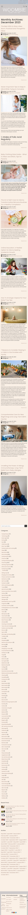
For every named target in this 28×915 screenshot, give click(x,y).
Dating (3, 540)
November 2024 (15, 846)
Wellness (4, 796)
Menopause (5, 613)
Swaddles (3, 899)
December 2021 (5, 872)
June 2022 (10, 868)
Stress (3, 792)
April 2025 (22, 842)
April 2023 (22, 860)
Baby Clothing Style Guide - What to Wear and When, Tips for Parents (14, 156)
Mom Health (12, 422)
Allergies (4, 599)
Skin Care (4, 787)
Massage (4, 728)
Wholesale (8, 903)
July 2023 (3, 860)
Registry (4, 720)
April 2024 (10, 852)
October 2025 (4, 840)
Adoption (4, 597)
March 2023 (4, 862)
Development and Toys (8, 601)
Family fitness (5, 534)
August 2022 (22, 866)
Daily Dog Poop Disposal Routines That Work (16, 810)
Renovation (5, 736)
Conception (17, 92)
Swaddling (4, 677)
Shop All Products (3, 908)
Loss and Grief (5, 716)
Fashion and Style (13, 162)
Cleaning (4, 675)
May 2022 (16, 868)
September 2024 (14, 848)
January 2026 (13, 835)
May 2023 (16, 860)
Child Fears (4, 544)
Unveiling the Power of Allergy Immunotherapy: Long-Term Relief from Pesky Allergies (12, 468)
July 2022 (3, 868)
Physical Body (5, 753)
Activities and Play (6, 605)
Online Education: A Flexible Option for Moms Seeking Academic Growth (11, 250)
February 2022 (12, 870)
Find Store (25, 0)
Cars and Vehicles (6, 785)
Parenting (4, 562)
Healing (4, 769)
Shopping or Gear (6, 648)
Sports (3, 632)
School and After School (8, 591)
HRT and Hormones (6, 726)
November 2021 (14, 872)
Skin (3, 779)
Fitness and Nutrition (7, 577)
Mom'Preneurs (5, 620)
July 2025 (3, 842)
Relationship (5, 665)
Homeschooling (6, 618)
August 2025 (22, 840)
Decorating (11, 303)
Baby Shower (5, 759)
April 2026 (10, 833)
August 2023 (22, 858)
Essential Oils (5, 740)
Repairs (4, 789)
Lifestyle (4, 622)
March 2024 (17, 852)
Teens (3, 611)
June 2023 (10, 860)
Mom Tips (4, 546)
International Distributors (23, 907)
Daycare (4, 714)
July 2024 (11, 850)
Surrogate (4, 661)
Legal (3, 775)
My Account (9, 901)
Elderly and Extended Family (9, 673)
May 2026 (3, 833)
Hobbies (4, 798)
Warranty (22, 902)
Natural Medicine (6, 738)
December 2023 (5, 856)
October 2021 (4, 874)
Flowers (4, 767)
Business (4, 742)
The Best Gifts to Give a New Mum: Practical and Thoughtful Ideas (13, 28)
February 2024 (5, 854)
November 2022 (15, 864)
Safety (3, 593)
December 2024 (5, 846)
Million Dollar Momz (9, 910)
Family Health (12, 474)
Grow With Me (3, 905)
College (4, 667)
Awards (15, 899)
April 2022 (22, 868)
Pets (3, 638)
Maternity (4, 658)
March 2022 (4, 870)
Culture (4, 706)
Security (4, 794)
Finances (4, 558)
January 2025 (20, 844)
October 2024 (4, 848)
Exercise (4, 699)
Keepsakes (4, 777)
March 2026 (17, 833)
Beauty (10, 208)
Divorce (4, 630)
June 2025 (10, 842)
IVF (2, 751)
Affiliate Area (23, 904)
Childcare (4, 730)
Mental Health (5, 589)
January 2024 (13, 854)
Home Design (5, 783)
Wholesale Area (22, 3)
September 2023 (14, 858)
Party (3, 656)
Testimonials (17, 897)
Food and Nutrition (6, 650)
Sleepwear (3, 902)
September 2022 (14, 866)
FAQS (21, 0)
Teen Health (5, 616)
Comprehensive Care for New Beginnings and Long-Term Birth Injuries (13, 416)
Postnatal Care (6, 744)
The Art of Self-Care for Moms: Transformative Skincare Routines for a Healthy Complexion (14, 202)
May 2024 (3, 852)
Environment (5, 765)
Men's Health (5, 747)
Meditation (5, 663)
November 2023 (15, 856)
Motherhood (5, 579)
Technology (5, 536)
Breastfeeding (5, 724)
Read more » (24, 80)
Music (3, 697)
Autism (3, 710)
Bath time (4, 763)
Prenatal (4, 722)
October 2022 (4, 866)
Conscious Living (6, 708)
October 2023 (4, 858)
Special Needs (5, 595)
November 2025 (15, 838)
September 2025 (14, 840)
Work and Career (18, 256)
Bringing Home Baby (7, 575)
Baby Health (5, 683)
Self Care (4, 581)
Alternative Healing (7, 773)
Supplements (5, 755)
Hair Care (4, 749)
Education (11, 256)
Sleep (3, 550)
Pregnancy (11, 92)
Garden (4, 570)
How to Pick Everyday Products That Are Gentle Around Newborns (15, 824)
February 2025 (12, 844)
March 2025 (4, 844)
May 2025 (16, 842)
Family (3, 646)
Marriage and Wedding (7, 634)
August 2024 (4, 850)
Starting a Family (6, 624)
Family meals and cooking (8, 548)
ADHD (3, 693)
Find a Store (9, 907)
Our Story (8, 897)
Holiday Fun (5, 652)
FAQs (7, 905)
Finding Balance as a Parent (9, 607)
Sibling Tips (5, 573)
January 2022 (20, 870)
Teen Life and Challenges (8, 626)
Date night (4, 538)
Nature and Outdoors (7, 642)
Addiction (4, 734)
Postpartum (5, 679)
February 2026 (5, 835)
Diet (3, 542)
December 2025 (5, 838)
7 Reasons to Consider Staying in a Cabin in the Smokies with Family (13, 352)
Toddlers (4, 636)
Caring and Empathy (7, 560)
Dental (3, 669)
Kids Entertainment (7, 671)
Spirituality (4, 718)
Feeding (4, 695)
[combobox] (14, 526)
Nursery (4, 732)
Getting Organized (6, 564)
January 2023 (20, 862)
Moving (4, 644)
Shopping (4, 640)
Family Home (5, 568)
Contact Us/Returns (23, 2)
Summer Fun (5, 771)
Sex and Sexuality (6, 757)
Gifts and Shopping (13, 34)
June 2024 (18, 850)
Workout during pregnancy (8, 701)
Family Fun (4, 583)
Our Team (8, 899)
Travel (10, 358)
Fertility (4, 704)
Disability (4, 761)
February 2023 (12, 862)
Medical (4, 712)
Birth (3, 681)
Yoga (3, 654)
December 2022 (5, 864)
